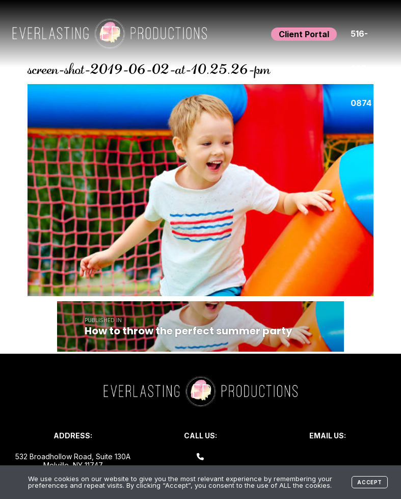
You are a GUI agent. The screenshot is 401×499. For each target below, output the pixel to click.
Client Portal (304, 34)
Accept (369, 482)
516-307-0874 (361, 40)
